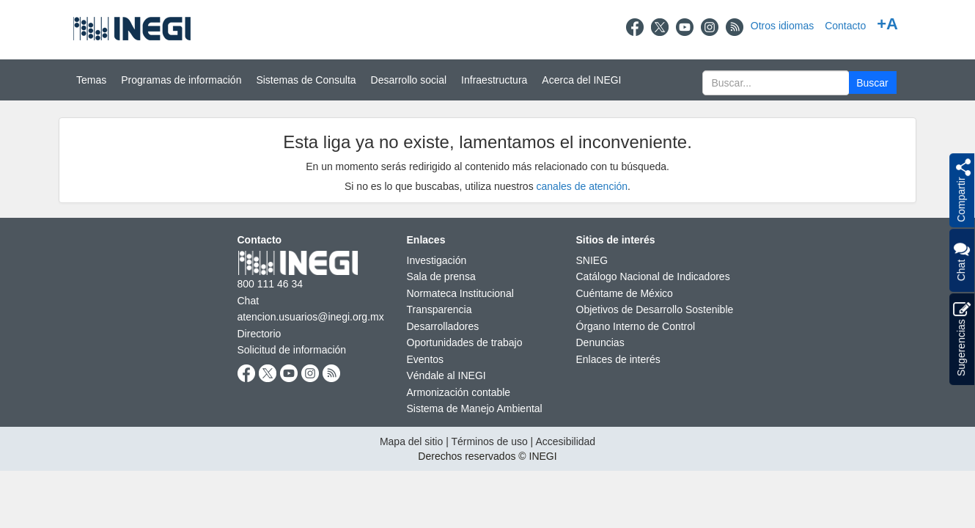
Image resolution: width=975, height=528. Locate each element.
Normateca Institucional (460, 293)
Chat (961, 260)
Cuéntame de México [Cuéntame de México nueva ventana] (624, 293)
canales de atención (582, 186)
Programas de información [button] (181, 80)
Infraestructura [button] (494, 80)
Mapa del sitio (411, 441)
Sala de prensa (441, 276)
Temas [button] (91, 80)
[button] (873, 82)
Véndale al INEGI (446, 375)
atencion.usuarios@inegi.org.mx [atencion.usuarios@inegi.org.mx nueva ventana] (311, 317)
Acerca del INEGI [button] (581, 80)
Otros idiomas (782, 26)
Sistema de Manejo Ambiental (474, 408)
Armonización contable (459, 392)
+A (887, 24)
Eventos (425, 359)
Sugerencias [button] (962, 339)
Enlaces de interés (618, 359)
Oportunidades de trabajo (465, 342)
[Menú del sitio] (487, 79)
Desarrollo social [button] (408, 80)
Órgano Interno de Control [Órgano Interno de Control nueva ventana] (636, 326)
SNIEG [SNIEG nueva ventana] (592, 260)
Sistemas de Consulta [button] (306, 80)
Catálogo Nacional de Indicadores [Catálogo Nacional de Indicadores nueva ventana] (653, 276)
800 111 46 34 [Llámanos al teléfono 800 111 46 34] (270, 284)
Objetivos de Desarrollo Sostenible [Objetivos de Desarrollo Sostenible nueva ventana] (655, 309)
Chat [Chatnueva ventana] (249, 301)
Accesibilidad (565, 441)
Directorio (260, 334)
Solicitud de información (292, 350)
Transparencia (439, 309)
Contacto (845, 26)
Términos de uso (489, 441)
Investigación (437, 260)
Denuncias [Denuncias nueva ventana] (600, 342)
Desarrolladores (443, 326)
